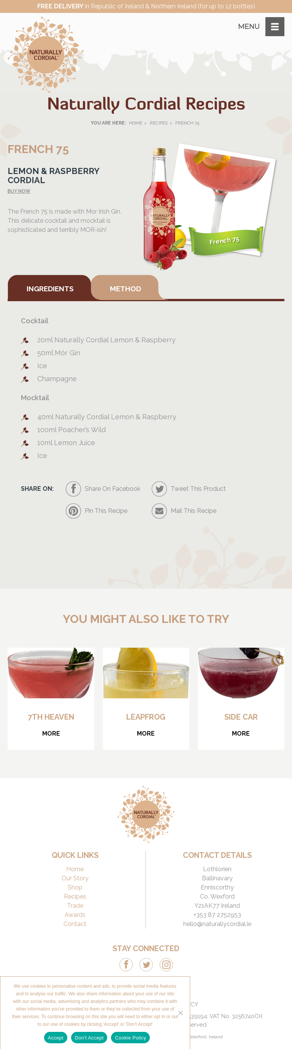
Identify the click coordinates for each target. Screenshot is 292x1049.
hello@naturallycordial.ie (217, 924)
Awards (75, 914)
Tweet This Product (198, 488)
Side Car (241, 717)
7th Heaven (51, 717)
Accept (55, 1038)
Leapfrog (145, 717)
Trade (75, 905)
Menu (249, 26)
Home (135, 123)
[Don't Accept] (180, 1013)
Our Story (75, 878)
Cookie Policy (130, 1038)
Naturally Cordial (46, 55)
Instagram (166, 964)
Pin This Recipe (106, 510)
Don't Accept (89, 1038)
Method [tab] (125, 288)
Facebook (126, 964)
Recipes (159, 123)
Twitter (146, 964)
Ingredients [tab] (50, 288)
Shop (75, 887)
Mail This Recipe (193, 510)
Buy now (19, 191)
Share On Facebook (112, 488)
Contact (74, 924)
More (51, 733)
